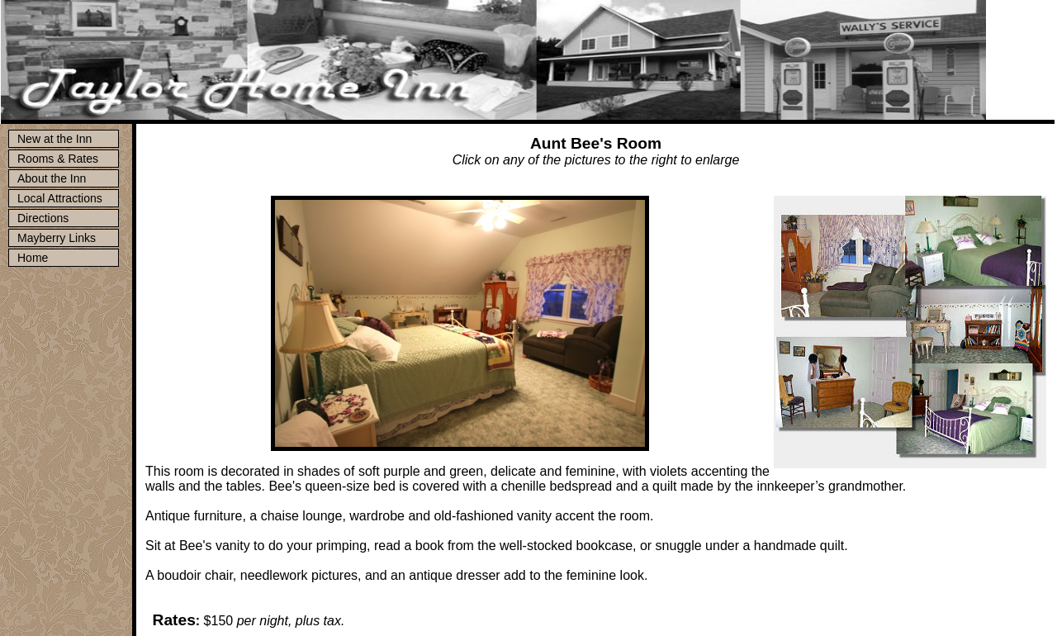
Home (32, 257)
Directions (43, 218)
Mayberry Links (56, 237)
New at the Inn (54, 138)
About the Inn (51, 178)
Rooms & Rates (57, 158)
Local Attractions (59, 198)
